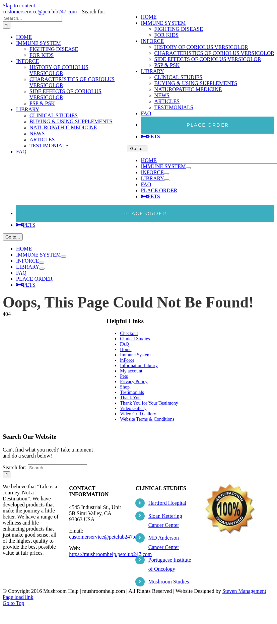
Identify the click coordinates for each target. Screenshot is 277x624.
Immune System (135, 354)
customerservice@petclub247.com (40, 11)
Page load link (18, 597)
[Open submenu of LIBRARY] (166, 180)
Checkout (129, 333)
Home (125, 349)
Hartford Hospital (167, 503)
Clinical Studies (135, 338)
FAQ (124, 344)
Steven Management (244, 591)
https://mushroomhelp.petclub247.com (110, 554)
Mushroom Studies (168, 581)
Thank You (130, 397)
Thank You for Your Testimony (149, 403)
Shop (125, 387)
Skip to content (19, 5)
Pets (124, 376)
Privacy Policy (133, 381)
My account (131, 370)
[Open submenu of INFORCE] (166, 174)
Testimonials (132, 392)
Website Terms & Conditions (147, 419)
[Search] (6, 25)
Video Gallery (133, 408)
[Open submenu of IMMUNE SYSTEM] (188, 168)
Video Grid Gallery (138, 413)
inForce (127, 360)
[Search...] (32, 18)
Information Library (138, 365)
